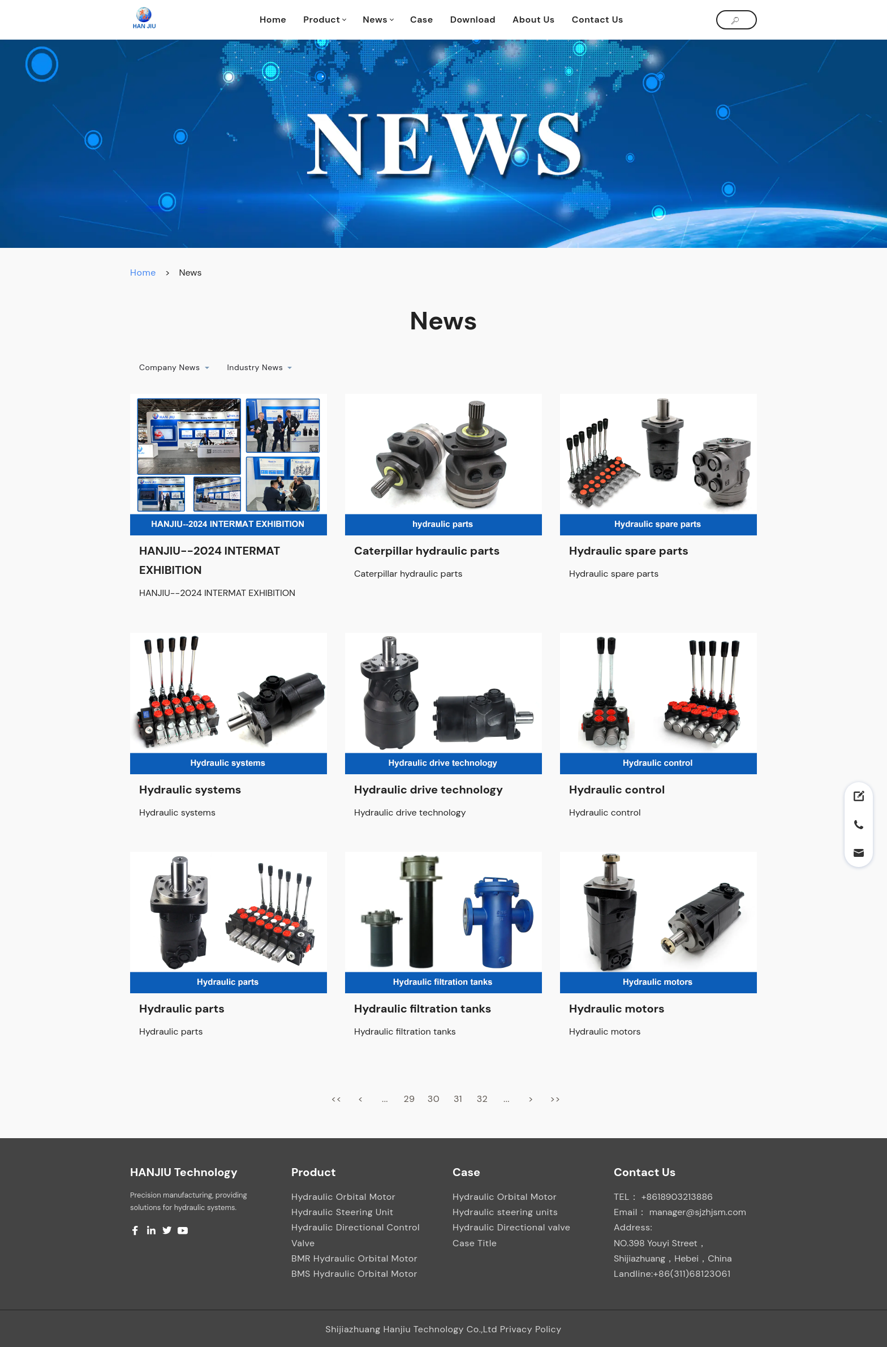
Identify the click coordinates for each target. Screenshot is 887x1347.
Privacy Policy (531, 1329)
